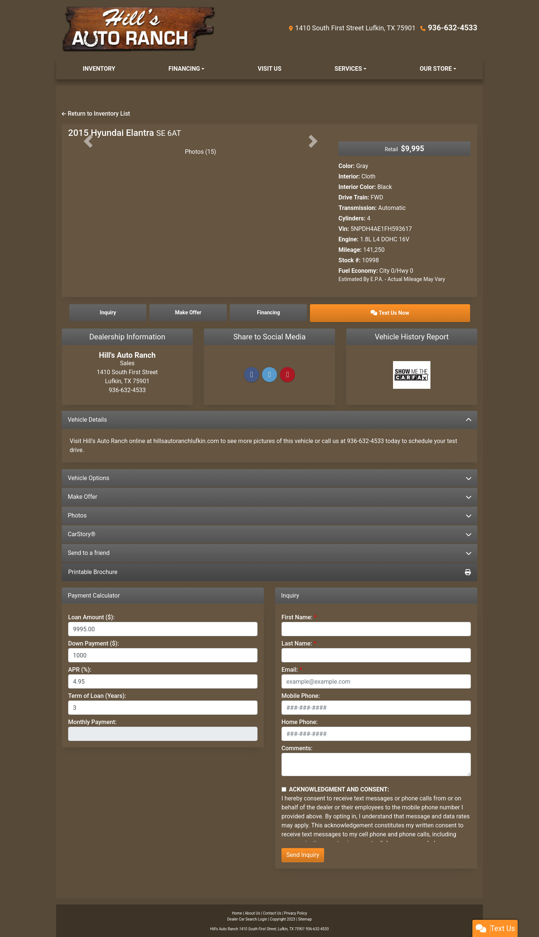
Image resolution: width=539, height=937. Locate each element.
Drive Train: (353, 197)
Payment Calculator (94, 594)
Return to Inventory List (96, 113)
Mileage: (350, 249)
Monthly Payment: (92, 720)
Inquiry (118, 312)
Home (237, 912)
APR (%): (79, 668)
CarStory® (269, 533)
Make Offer (269, 495)
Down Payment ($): (93, 642)
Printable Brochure (269, 570)
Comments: (297, 747)
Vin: (343, 228)
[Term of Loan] (163, 706)
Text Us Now (420, 312)
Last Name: (296, 642)
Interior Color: (357, 186)
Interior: (349, 176)
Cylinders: (351, 218)
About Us (252, 912)
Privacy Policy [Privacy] (295, 912)
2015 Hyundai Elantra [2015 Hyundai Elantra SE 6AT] (124, 133)
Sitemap (305, 918)
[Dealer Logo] (139, 29)
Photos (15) (200, 151)
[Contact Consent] (283, 788)
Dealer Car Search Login (247, 918)
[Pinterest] (287, 374)
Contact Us (272, 912)
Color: (346, 166)
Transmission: (357, 207)
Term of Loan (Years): (97, 694)
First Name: (297, 616)
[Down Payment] (163, 654)
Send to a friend (269, 551)
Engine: (348, 239)
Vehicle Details (269, 418)
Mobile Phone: (300, 694)
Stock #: (349, 260)
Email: (289, 668)
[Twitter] (269, 374)
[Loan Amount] (163, 628)
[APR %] (163, 680)
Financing (319, 312)
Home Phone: (299, 720)
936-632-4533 (455, 27)
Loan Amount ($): (91, 616)
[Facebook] (251, 374)
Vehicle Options (269, 476)
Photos (269, 514)
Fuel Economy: (358, 270)
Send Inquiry (302, 853)
